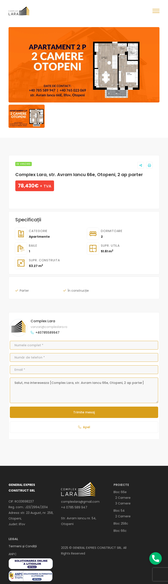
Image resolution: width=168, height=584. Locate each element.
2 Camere (122, 498)
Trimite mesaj (84, 412)
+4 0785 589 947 (74, 507)
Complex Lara (43, 321)
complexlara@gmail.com (80, 501)
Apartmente (39, 236)
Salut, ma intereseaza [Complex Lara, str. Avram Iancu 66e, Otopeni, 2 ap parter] (84, 390)
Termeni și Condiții (23, 546)
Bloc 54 (119, 510)
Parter (24, 290)
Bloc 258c (121, 523)
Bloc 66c (120, 531)
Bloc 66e (120, 492)
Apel (84, 427)
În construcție (78, 290)
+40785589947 (47, 332)
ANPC (13, 554)
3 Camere (122, 503)
